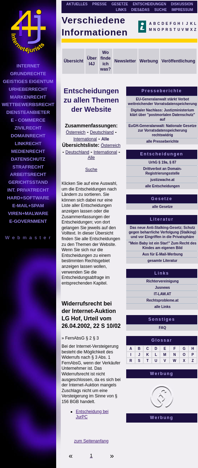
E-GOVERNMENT (28, 221)
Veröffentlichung (178, 61)
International (85, 139)
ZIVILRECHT (28, 128)
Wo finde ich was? (105, 61)
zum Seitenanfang (91, 441)
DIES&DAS (140, 10)
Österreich (75, 132)
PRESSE (99, 4)
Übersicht (73, 61)
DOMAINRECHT (28, 135)
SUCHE (160, 10)
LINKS (121, 10)
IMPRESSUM (182, 10)
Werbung (149, 61)
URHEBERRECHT (28, 89)
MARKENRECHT (28, 97)
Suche (91, 169)
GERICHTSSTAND (28, 182)
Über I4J (91, 61)
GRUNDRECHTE (28, 73)
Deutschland (102, 132)
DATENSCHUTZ (28, 159)
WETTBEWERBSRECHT (28, 104)
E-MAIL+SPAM (28, 205)
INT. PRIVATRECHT (28, 190)
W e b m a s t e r (28, 237)
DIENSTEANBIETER (28, 112)
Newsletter (125, 61)
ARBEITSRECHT (28, 174)
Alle (105, 139)
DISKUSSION (182, 4)
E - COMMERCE (28, 120)
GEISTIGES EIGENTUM (28, 81)
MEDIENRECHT (28, 151)
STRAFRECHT (28, 167)
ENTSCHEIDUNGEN (149, 4)
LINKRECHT (28, 143)
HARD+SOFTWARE (28, 197)
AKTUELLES (76, 4)
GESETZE (119, 4)
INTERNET (28, 65)
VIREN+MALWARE (28, 213)
